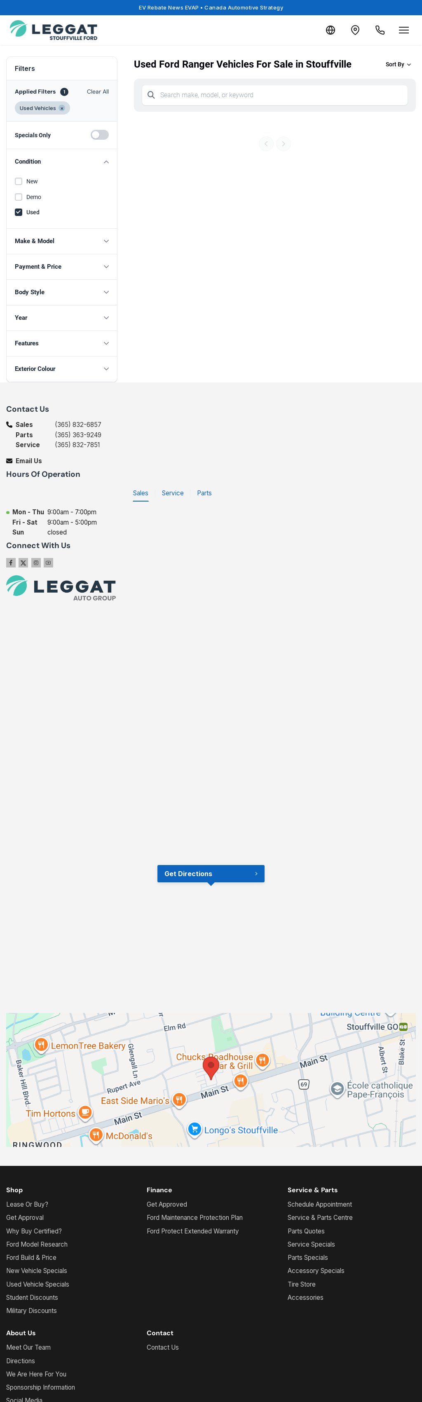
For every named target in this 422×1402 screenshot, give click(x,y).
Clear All (98, 91)
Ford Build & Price (31, 1257)
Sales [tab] (140, 493)
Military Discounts (31, 1311)
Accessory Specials (316, 1271)
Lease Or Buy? (27, 1204)
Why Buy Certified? (34, 1231)
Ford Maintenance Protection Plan (195, 1217)
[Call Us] (380, 30)
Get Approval (25, 1217)
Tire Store (302, 1284)
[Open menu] (404, 30)
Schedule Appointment (320, 1204)
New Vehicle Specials (36, 1271)
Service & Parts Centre (320, 1217)
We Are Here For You (36, 1374)
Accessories (306, 1297)
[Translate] (330, 30)
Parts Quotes (306, 1231)
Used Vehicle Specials (37, 1284)
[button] (62, 161)
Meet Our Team (28, 1347)
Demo (33, 197)
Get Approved (167, 1204)
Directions (20, 1361)
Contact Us (163, 1347)
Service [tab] (173, 493)
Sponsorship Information (40, 1387)
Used (33, 212)
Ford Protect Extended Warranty (193, 1231)
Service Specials (311, 1244)
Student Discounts (32, 1297)
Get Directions (188, 874)
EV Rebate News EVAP (211, 7)
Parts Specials (308, 1257)
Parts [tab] (204, 493)
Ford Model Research (37, 1244)
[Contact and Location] (355, 30)
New (32, 181)
